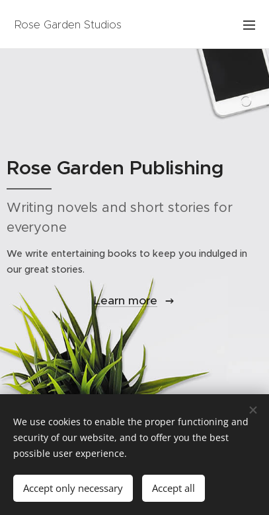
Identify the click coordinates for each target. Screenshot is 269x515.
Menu (249, 25)
